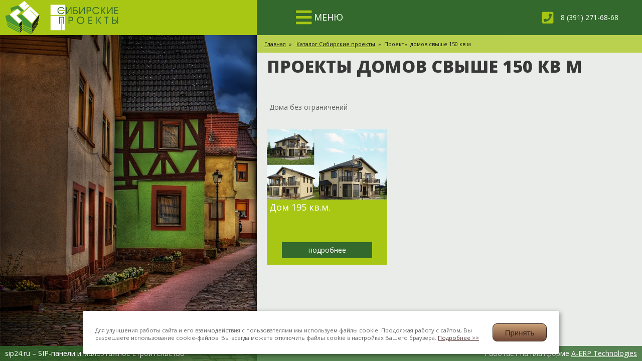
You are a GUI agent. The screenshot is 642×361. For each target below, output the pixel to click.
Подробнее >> (458, 337)
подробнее (327, 250)
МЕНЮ (326, 17)
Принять (520, 332)
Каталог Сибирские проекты (335, 44)
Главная (275, 44)
